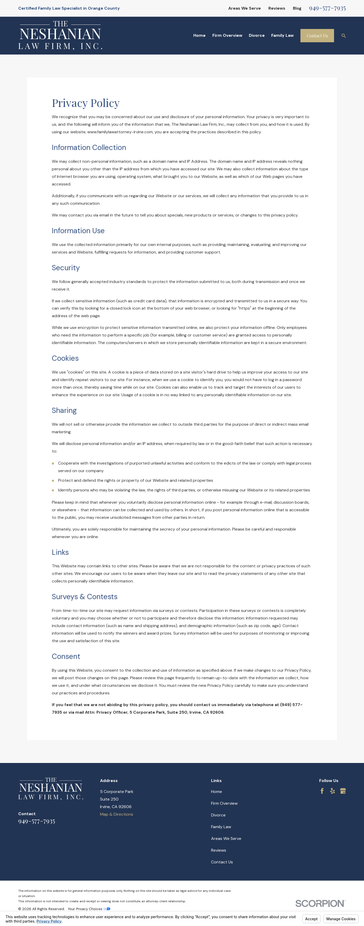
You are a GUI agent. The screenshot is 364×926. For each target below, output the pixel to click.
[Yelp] (332, 791)
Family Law (221, 826)
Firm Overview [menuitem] (227, 35)
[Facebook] (322, 791)
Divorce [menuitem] (257, 35)
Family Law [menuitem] (282, 35)
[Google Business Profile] (343, 791)
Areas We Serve (244, 8)
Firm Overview (224, 803)
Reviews (276, 8)
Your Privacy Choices (89, 909)
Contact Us (317, 35)
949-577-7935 (327, 7)
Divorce (218, 815)
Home (216, 791)
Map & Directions (116, 814)
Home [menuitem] (199, 35)
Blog (297, 8)
